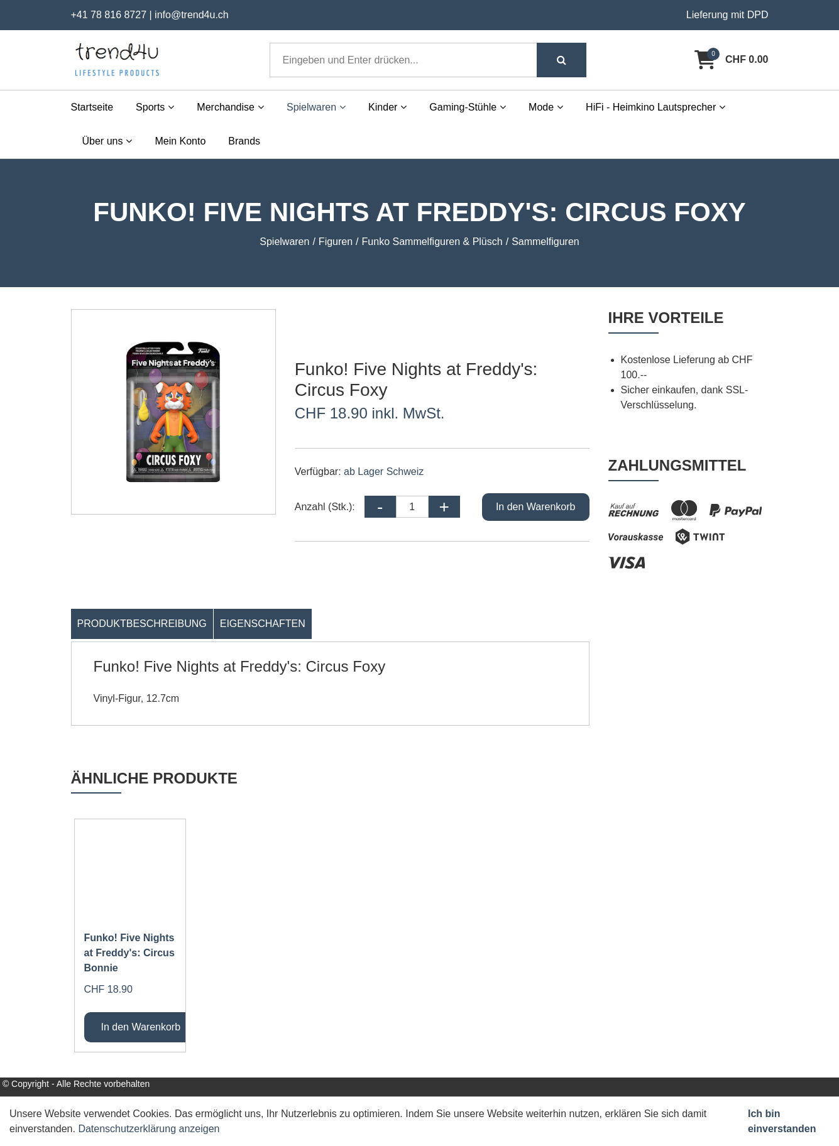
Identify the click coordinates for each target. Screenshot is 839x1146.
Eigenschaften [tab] (262, 623)
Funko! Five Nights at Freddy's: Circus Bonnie (129, 952)
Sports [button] (155, 107)
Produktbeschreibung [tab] (142, 623)
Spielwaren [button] (316, 107)
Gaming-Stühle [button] (467, 107)
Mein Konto (180, 141)
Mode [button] (546, 107)
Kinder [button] (387, 107)
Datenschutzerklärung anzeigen (148, 1128)
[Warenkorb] (731, 59)
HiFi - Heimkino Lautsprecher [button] (655, 107)
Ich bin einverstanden (782, 1121)
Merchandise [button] (230, 107)
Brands (244, 141)
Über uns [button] (107, 141)
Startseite (92, 107)
